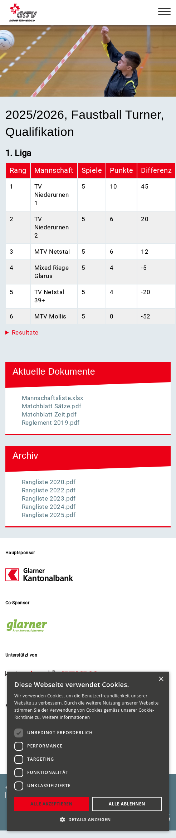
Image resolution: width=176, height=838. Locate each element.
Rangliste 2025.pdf (49, 514)
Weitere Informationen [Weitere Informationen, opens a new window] (66, 717)
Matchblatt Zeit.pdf (49, 414)
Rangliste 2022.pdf (49, 490)
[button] (88, 819)
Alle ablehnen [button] (127, 804)
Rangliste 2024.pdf (49, 506)
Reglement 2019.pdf (51, 422)
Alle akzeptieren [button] (51, 804)
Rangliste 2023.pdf (49, 498)
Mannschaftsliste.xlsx (52, 397)
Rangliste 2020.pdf (49, 482)
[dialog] (88, 751)
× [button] (160, 679)
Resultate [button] (25, 332)
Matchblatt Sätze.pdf (52, 406)
